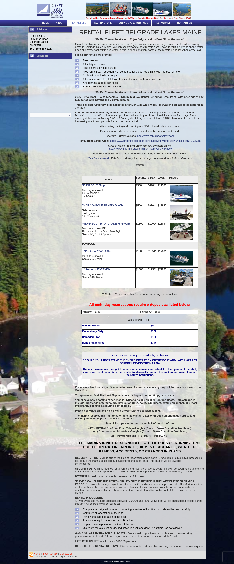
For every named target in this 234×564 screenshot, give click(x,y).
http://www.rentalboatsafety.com (155, 136)
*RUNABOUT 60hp (93, 185)
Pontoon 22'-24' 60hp (98, 269)
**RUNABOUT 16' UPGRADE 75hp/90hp (106, 223)
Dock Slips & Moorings (133, 23)
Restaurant (162, 23)
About (60, 23)
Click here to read (98, 158)
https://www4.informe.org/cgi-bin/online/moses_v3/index (140, 148)
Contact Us (184, 23)
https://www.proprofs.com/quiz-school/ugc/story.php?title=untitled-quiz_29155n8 (155, 140)
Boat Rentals (50, 553)
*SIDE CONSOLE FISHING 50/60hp (103, 205)
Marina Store (103, 23)
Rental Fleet (79, 23)
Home (45, 23)
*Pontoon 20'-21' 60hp (97, 251)
